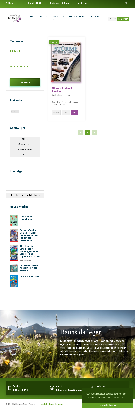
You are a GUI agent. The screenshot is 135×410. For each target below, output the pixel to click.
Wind (74, 113)
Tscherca (25, 82)
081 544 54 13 (20, 390)
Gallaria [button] (95, 16)
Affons (25, 139)
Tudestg (112, 19)
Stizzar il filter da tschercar (25, 195)
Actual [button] (44, 16)
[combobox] (16, 111)
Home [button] (32, 16)
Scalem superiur (25, 149)
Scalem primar (25, 144)
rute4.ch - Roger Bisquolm (52, 404)
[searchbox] (20, 112)
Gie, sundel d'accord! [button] (107, 405)
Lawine (56, 113)
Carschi (25, 154)
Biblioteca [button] (59, 16)
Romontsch (123, 19)
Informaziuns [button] (77, 16)
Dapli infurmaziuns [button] (115, 397)
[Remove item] (12, 111)
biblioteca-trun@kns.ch (69, 390)
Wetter (66, 113)
